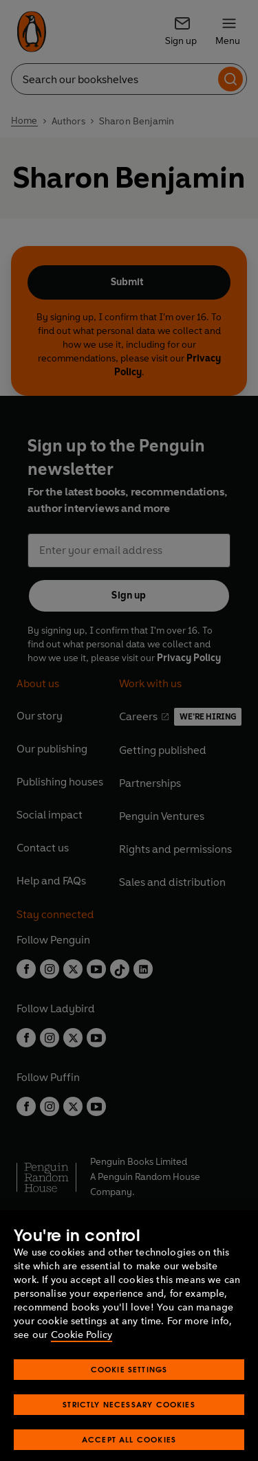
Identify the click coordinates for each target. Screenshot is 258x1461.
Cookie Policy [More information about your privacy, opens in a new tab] (81, 1348)
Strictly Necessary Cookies (129, 1417)
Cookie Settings (129, 1382)
